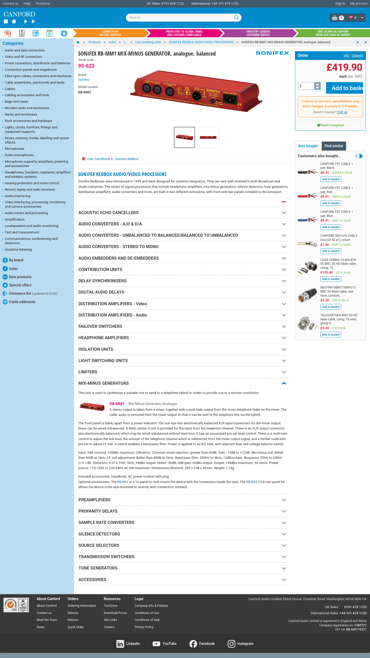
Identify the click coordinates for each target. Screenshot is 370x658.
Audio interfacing (16, 196)
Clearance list (30, 293)
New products (17, 276)
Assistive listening (17, 250)
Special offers (17, 285)
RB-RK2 (251, 482)
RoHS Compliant (330, 121)
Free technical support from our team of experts (333, 33)
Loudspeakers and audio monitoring (30, 226)
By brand (13, 260)
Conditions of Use (147, 613)
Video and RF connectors (22, 57)
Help (27, 3)
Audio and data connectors (24, 50)
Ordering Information (82, 606)
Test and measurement (21, 232)
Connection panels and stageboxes (30, 70)
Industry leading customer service (258, 33)
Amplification (14, 219)
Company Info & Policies (151, 606)
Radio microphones (18, 155)
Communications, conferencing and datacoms (30, 241)
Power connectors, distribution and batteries (36, 63)
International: (201, 3)
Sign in (340, 3)
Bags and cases (15, 102)
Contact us (11, 3)
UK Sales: (154, 3)
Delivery (357, 55)
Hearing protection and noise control (31, 183)
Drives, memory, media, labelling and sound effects (36, 140)
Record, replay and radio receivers (29, 190)
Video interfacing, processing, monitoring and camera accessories (34, 204)
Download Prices (115, 613)
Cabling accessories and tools (26, 95)
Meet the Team (47, 620)
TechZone (42, 3)
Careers (109, 627)
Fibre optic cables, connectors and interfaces (37, 76)
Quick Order (76, 627)
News (40, 627)
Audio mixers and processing (25, 213)
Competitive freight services (110, 33)
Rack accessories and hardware (27, 121)
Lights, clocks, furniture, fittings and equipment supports (30, 129)
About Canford (47, 606)
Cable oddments (19, 301)
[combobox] (184, 18)
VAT (346, 55)
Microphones (13, 149)
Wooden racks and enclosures (26, 108)
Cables (9, 89)
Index (10, 268)
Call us (342, 108)
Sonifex (83, 80)
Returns (73, 620)
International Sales (324, 613)
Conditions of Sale (147, 620)
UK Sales (331, 607)
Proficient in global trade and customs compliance (184, 33)
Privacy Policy (144, 627)
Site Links (110, 620)
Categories (13, 43)
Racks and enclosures (20, 114)
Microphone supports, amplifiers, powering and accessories (35, 164)
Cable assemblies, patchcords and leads (33, 83)
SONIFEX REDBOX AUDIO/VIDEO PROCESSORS (122, 174)
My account (358, 3)
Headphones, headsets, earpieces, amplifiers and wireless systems (37, 174)
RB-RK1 (122, 482)
